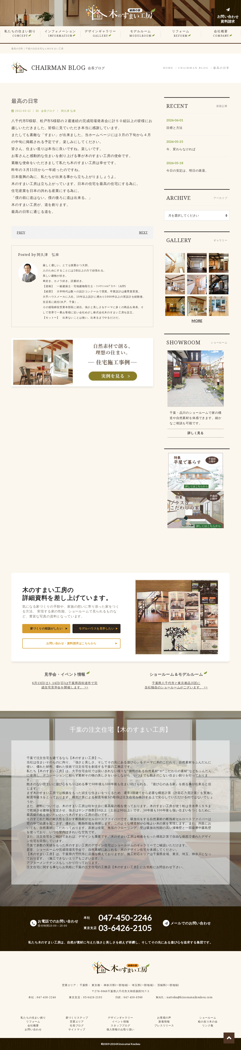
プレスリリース (164, 1025)
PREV (21, 232)
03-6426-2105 (92, 997)
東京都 (96, 985)
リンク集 (207, 1025)
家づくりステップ (77, 1017)
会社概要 (221, 33)
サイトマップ (76, 1029)
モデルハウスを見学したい (96, 628)
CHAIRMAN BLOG (193, 67)
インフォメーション (60, 33)
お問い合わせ (33, 1029)
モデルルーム (140, 33)
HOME (168, 67)
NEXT (143, 232)
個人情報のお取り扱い (120, 1029)
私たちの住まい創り (20, 33)
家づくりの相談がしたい (46, 628)
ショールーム (207, 1017)
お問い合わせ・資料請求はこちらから (71, 643)
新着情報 (164, 1021)
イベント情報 (120, 1021)
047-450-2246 (46, 997)
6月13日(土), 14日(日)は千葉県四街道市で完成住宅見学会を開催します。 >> (65, 685)
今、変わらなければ (181, 149)
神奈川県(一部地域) (116, 985)
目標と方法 (174, 128)
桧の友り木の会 (208, 1021)
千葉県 (84, 985)
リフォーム (180, 33)
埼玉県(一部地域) (143, 985)
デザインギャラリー (100, 33)
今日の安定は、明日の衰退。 (187, 170)
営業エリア (69, 985)
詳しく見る (196, 433)
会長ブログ (48, 111)
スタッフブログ (120, 1025)
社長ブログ (77, 1025)
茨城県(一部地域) (168, 985)
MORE (196, 321)
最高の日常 (221, 67)
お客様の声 (164, 1017)
